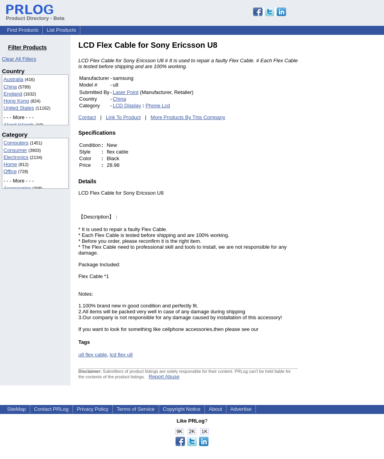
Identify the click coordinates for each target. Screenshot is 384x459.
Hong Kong (16, 101)
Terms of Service (136, 409)
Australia (14, 79)
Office (10, 171)
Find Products (22, 30)
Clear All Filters (19, 59)
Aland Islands (19, 125)
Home (10, 164)
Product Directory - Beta (35, 15)
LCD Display (127, 105)
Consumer (15, 150)
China (10, 87)
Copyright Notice (182, 409)
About (215, 409)
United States (19, 108)
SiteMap (16, 409)
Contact (87, 117)
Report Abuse (164, 376)
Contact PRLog (51, 409)
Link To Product (123, 117)
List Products (61, 30)
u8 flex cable (92, 355)
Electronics (16, 157)
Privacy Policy (93, 409)
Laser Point (126, 92)
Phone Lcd (158, 105)
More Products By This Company (187, 117)
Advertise (241, 409)
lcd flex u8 (121, 355)
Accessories (17, 188)
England (13, 94)
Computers (16, 143)
